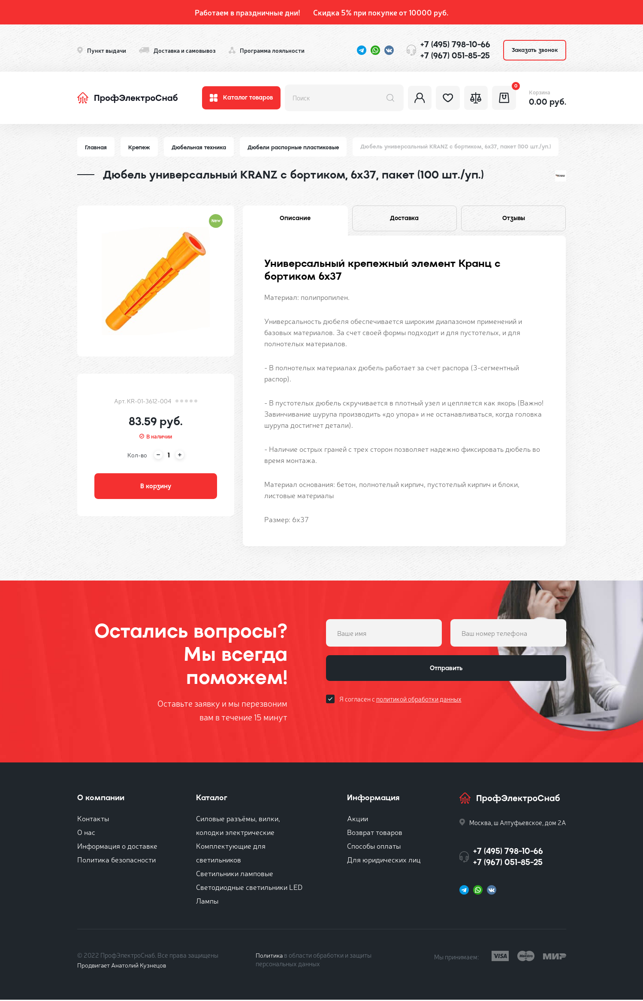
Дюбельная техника (201, 147)
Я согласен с (400, 701)
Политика (270, 956)
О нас (86, 833)
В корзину (156, 487)
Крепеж (140, 147)
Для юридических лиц (384, 860)
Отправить (446, 670)
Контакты (93, 819)
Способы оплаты (374, 847)
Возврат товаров (374, 833)
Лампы (207, 902)
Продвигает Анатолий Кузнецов (123, 966)
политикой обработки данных (419, 701)
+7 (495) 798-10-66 (455, 44)
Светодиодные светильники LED (249, 888)
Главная (96, 147)
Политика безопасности (116, 860)
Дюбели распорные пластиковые (297, 147)
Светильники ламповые (234, 874)
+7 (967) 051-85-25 (455, 55)
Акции (357, 819)
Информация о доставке (117, 847)
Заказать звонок (535, 50)
